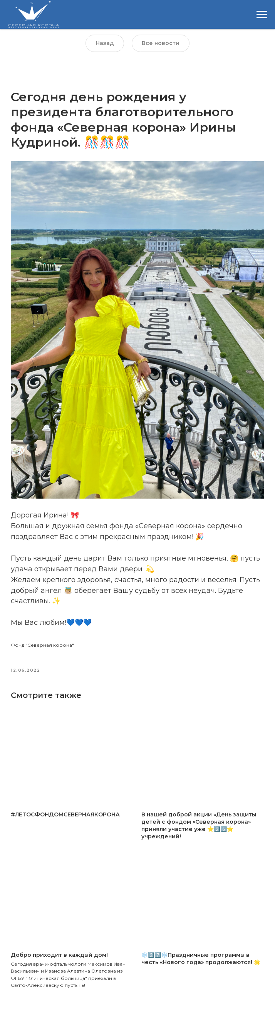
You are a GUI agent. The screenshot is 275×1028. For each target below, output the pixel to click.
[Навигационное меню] (262, 14)
